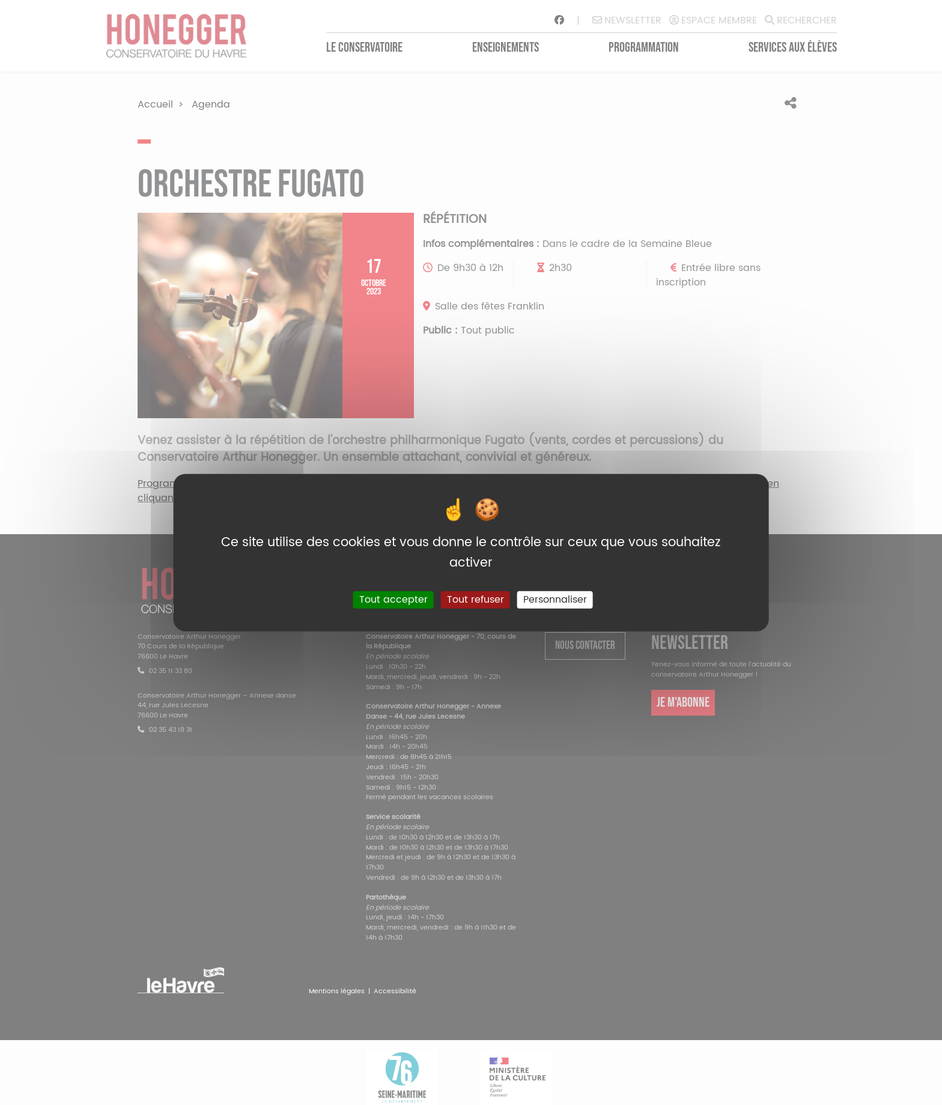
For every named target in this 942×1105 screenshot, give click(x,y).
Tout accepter (393, 599)
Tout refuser (475, 599)
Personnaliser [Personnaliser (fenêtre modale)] (555, 599)
